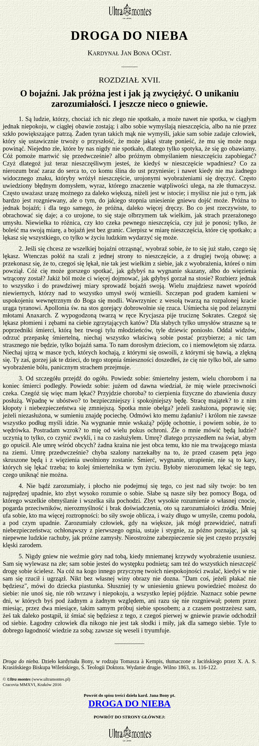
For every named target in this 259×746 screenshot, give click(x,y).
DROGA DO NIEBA (129, 703)
